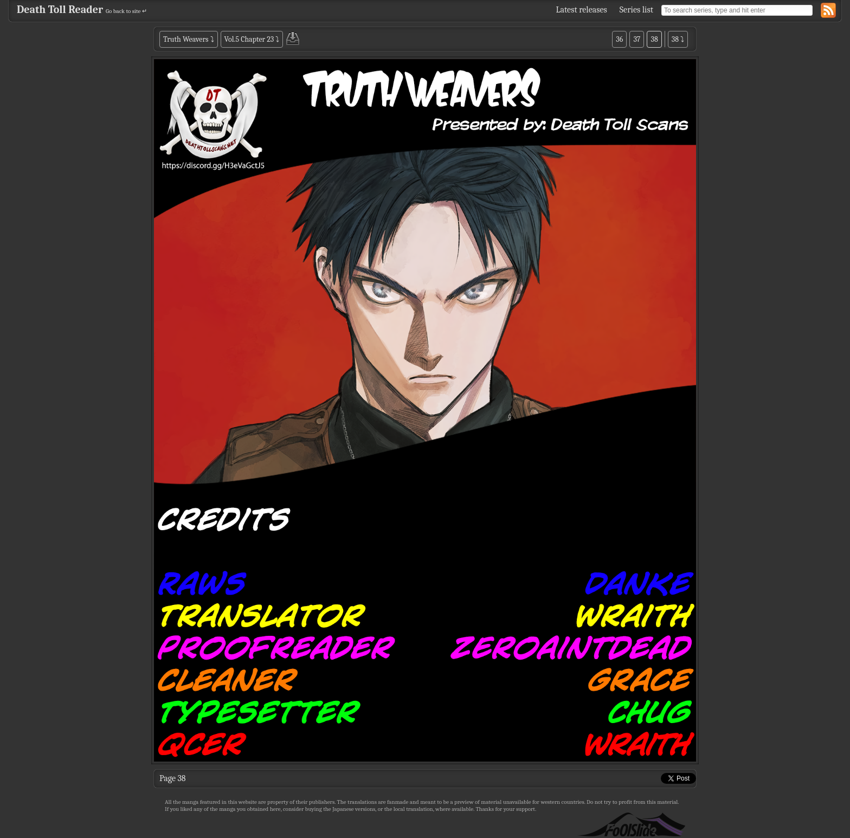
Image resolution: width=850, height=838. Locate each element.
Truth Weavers (185, 39)
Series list (636, 10)
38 (654, 39)
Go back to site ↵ (126, 11)
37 (636, 39)
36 (619, 39)
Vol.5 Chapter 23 (249, 39)
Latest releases (581, 10)
